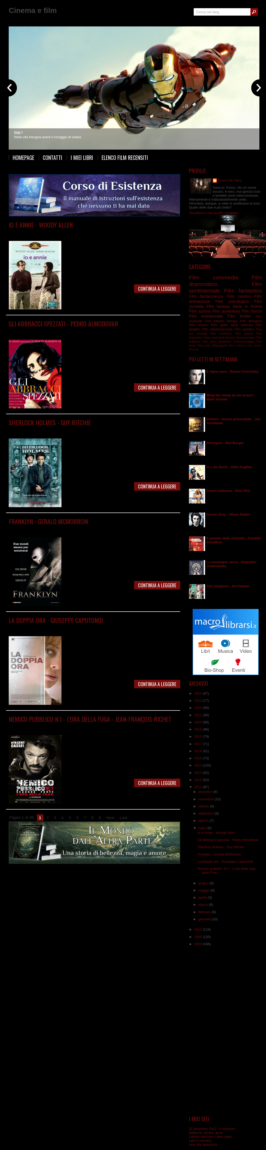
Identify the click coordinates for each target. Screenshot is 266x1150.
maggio (204, 890)
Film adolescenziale (217, 329)
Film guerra (244, 333)
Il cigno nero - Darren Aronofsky (232, 371)
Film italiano (215, 321)
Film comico (54, 232)
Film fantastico (82, 529)
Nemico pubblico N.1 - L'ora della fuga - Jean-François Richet (90, 719)
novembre (206, 799)
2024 (198, 693)
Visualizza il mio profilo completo (214, 213)
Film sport (209, 341)
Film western (244, 329)
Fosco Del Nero (230, 180)
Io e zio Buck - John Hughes (229, 467)
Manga (232, 321)
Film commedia (75, 232)
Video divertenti (214, 337)
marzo (203, 905)
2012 (198, 780)
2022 (198, 708)
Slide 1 (18, 132)
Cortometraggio (244, 341)
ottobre (204, 806)
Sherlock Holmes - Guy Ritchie (50, 422)
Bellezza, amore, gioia (206, 1133)
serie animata (242, 325)
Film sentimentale (101, 232)
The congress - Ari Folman (228, 586)
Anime (256, 306)
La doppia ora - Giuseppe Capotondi (56, 620)
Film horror (251, 311)
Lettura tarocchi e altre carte (210, 1137)
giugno (204, 883)
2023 (198, 701)
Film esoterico (221, 333)
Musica (230, 337)
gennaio (205, 919)
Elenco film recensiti (125, 157)
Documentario (245, 337)
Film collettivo (237, 345)
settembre (206, 813)
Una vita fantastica (203, 1145)
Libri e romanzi (200, 1141)
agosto (204, 821)
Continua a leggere (157, 288)
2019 (198, 729)
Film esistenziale (206, 316)
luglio (202, 828)
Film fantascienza (206, 296)
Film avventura (226, 311)
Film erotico (254, 345)
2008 (198, 944)
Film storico (198, 325)
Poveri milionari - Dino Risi (228, 491)
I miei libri (82, 157)
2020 (198, 722)
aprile (203, 897)
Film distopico (251, 321)
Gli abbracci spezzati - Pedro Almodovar (63, 323)
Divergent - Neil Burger (225, 443)
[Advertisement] (225, 1031)
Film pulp (203, 345)
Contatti (52, 157)
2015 (198, 758)
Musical (193, 349)
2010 (198, 929)
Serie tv (240, 306)
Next (110, 817)
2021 (198, 715)
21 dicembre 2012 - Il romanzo (212, 1129)
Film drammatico (61, 331)
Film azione (200, 311)
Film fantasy (218, 306)
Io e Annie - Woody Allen (41, 224)
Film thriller (77, 726)
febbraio (205, 912)
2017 (198, 744)
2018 (198, 736)
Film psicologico (107, 529)
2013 (198, 773)
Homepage (23, 157)
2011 (198, 787)
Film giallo (75, 430)
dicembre (205, 792)
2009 (198, 937)
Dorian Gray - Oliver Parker (228, 514)
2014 (198, 765)
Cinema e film (33, 10)
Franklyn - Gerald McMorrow (49, 521)
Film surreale (138, 628)
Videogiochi (219, 345)
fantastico (225, 341)
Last (123, 817)
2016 (198, 751)
